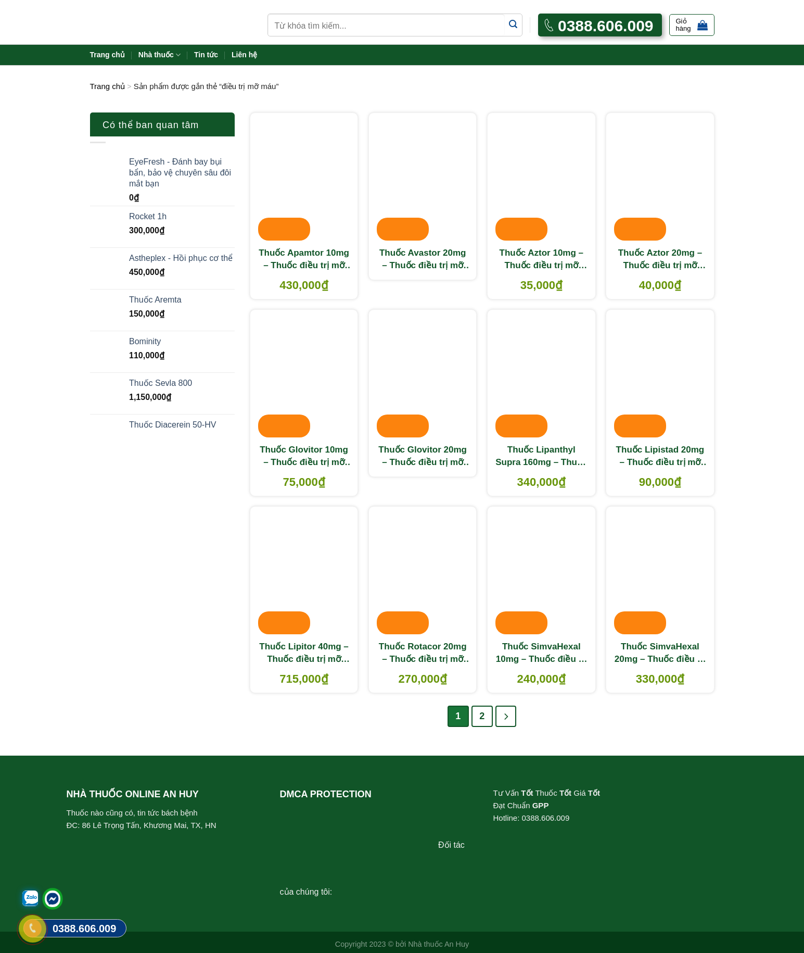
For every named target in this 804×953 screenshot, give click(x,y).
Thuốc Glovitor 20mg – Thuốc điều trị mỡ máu (422, 457)
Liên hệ (244, 55)
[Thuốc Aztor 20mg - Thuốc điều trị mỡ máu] (660, 177)
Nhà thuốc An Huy (438, 944)
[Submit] (513, 24)
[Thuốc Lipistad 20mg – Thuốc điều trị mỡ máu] (660, 374)
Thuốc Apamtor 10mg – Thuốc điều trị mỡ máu (304, 260)
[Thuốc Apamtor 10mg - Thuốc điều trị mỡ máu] (304, 177)
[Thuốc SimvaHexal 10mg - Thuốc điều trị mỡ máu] (541, 571)
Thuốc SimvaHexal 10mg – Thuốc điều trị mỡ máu (541, 654)
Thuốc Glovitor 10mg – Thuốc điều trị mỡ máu (304, 457)
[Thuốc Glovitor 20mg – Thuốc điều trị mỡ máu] (423, 374)
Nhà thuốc (159, 55)
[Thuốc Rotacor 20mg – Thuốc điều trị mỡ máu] (423, 571)
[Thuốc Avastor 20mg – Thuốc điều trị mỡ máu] (423, 177)
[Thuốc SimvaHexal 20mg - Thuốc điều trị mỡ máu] (660, 571)
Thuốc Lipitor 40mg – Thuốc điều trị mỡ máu (304, 654)
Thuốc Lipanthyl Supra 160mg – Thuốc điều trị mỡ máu (541, 457)
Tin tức (206, 55)
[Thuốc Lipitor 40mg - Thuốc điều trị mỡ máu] (304, 571)
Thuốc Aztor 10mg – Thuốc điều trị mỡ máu (541, 260)
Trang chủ (107, 55)
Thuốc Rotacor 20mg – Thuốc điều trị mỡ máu (423, 654)
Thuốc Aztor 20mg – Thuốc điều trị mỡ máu (660, 260)
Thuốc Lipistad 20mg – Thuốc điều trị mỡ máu (660, 457)
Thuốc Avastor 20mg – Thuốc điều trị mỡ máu (422, 260)
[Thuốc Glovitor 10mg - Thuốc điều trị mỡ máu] (304, 374)
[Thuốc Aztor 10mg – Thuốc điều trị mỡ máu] (541, 177)
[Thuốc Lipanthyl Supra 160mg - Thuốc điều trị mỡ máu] (541, 374)
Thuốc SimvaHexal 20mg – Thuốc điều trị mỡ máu (660, 654)
